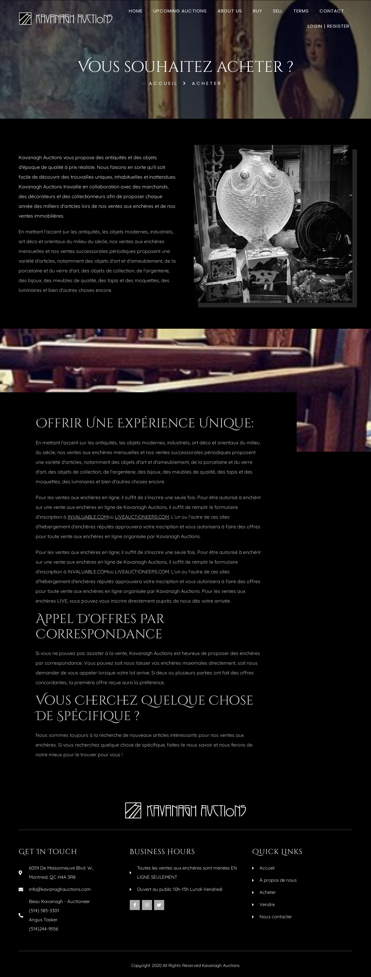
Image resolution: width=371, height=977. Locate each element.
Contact (332, 11)
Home (136, 11)
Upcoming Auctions (180, 11)
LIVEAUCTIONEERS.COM (142, 517)
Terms (301, 11)
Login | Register (328, 26)
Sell (278, 11)
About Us (229, 11)
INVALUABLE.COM (88, 517)
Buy (257, 11)
